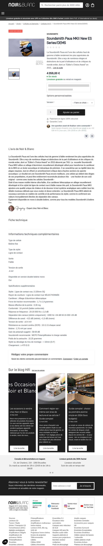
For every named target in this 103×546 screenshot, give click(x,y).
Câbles (33, 540)
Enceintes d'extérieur (82, 533)
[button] (71, 47)
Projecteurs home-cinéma (40, 533)
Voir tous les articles (38, 370)
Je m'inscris (85, 486)
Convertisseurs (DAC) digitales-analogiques (17, 529)
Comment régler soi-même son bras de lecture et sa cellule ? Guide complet (49, 413)
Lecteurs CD (13, 521)
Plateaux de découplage (83, 545)
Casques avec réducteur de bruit (61, 526)
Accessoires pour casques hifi (84, 524)
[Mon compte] (87, 5)
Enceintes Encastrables (83, 530)
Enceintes (12, 542)
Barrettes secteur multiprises (58, 541)
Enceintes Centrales (81, 521)
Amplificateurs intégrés (17, 533)
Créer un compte (81, 359)
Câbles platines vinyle (82, 540)
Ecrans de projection (38, 535)
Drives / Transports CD (17, 525)
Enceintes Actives (80, 542)
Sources (12, 518)
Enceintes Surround (81, 528)
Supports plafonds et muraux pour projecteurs (61, 536)
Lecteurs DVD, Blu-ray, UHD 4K (39, 529)
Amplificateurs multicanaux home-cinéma (41, 524)
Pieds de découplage (60, 545)
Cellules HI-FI (46, 24)
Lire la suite (58, 68)
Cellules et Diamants (30, 24)
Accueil (11, 24)
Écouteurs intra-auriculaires (58, 522)
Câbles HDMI (36, 542)
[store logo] (21, 5)
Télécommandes (37, 537)
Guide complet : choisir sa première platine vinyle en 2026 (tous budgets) (80, 413)
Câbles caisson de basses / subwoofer (84, 536)
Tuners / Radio (14, 523)
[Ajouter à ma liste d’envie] (86, 136)
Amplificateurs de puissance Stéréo (15, 536)
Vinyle (18, 24)
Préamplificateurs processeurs (37, 519)
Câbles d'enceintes (38, 545)
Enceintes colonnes (16, 545)
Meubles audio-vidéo (60, 533)
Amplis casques (80, 518)
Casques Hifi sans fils (60, 530)
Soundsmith (52, 34)
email (84, 128)
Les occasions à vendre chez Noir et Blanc (21, 410)
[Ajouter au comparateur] (92, 136)
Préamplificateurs (15, 540)
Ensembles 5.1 (58, 518)
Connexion (67, 359)
